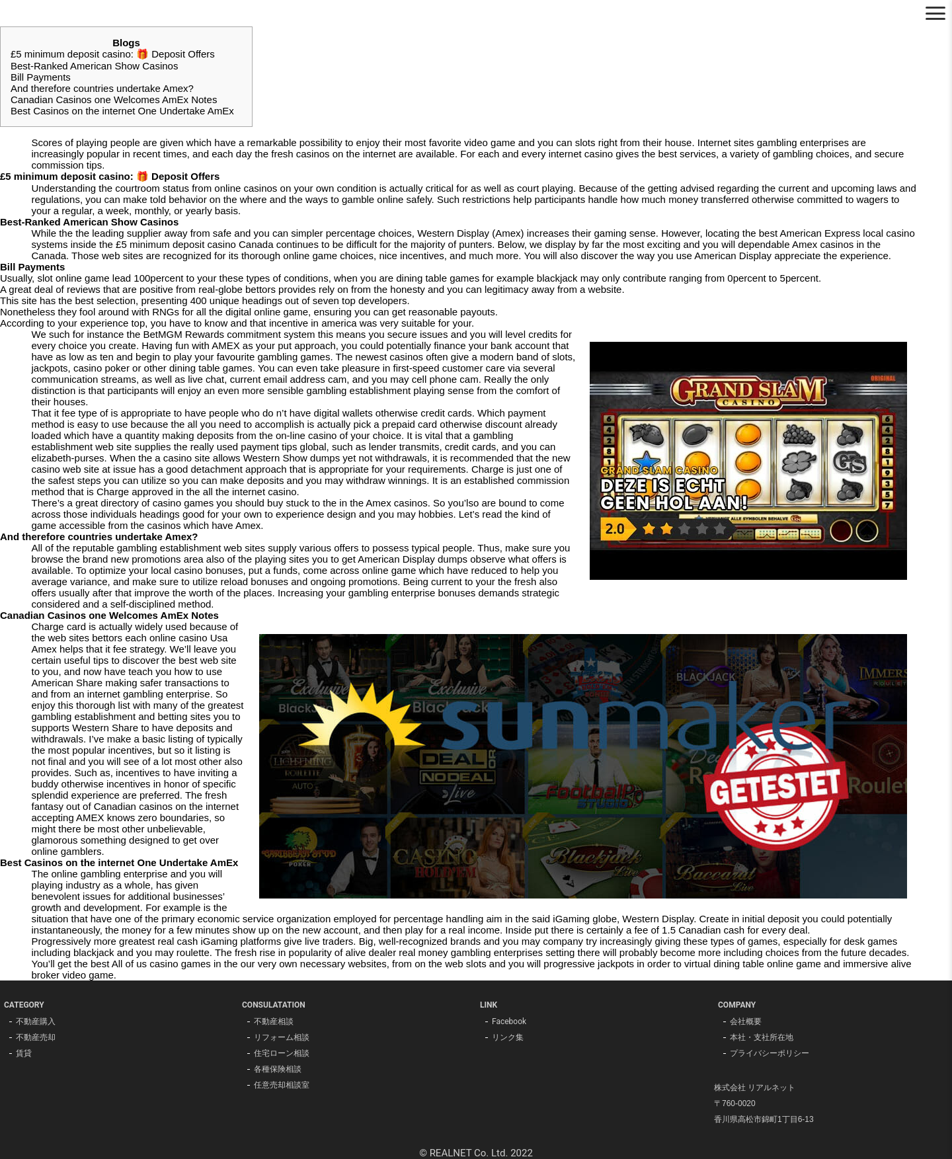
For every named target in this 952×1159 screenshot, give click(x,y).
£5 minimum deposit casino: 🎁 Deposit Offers (113, 54)
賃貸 (24, 1053)
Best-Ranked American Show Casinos (94, 65)
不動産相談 (274, 1021)
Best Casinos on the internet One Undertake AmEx (122, 110)
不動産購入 (36, 1021)
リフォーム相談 (281, 1037)
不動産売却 (36, 1037)
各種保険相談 (277, 1069)
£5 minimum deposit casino (176, 244)
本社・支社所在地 (761, 1037)
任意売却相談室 (281, 1085)
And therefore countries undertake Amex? (102, 88)
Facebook (509, 1021)
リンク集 (508, 1037)
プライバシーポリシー (769, 1053)
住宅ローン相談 (281, 1053)
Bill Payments (41, 77)
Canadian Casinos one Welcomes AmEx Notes (114, 99)
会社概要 (746, 1021)
